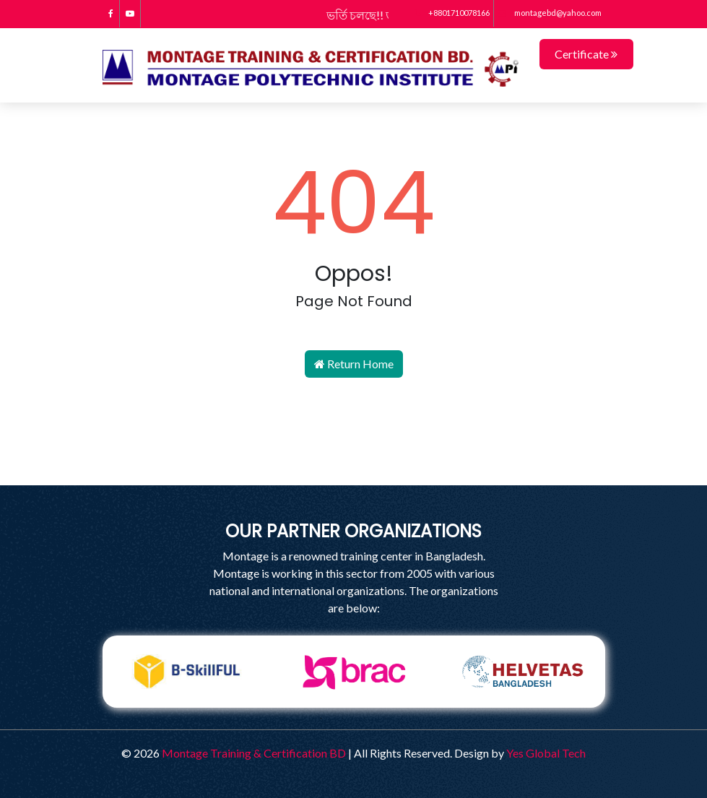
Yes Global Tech (546, 753)
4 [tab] (386, 718)
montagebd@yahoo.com (550, 12)
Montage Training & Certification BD (254, 753)
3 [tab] (364, 718)
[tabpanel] (186, 672)
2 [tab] (343, 718)
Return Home (354, 363)
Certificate (586, 54)
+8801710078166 (452, 12)
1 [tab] (321, 718)
